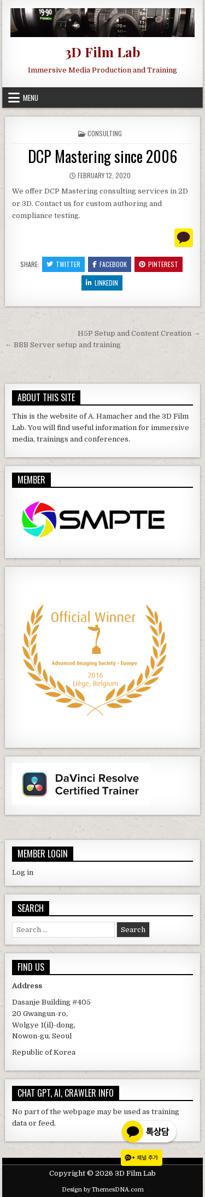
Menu (30, 97)
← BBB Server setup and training (63, 345)
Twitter (63, 264)
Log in (22, 872)
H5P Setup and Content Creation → (139, 333)
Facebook (109, 264)
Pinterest (158, 264)
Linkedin (102, 282)
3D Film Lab (102, 52)
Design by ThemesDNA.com (103, 1189)
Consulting (104, 133)
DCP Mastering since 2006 (102, 156)
